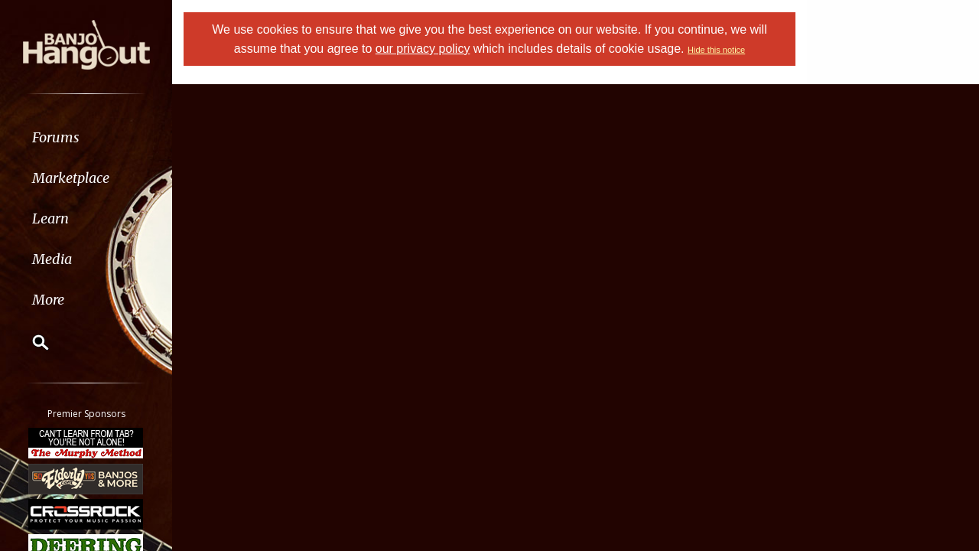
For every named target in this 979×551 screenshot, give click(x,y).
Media (52, 259)
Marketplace (70, 178)
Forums (56, 137)
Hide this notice (716, 49)
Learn (50, 218)
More (48, 299)
